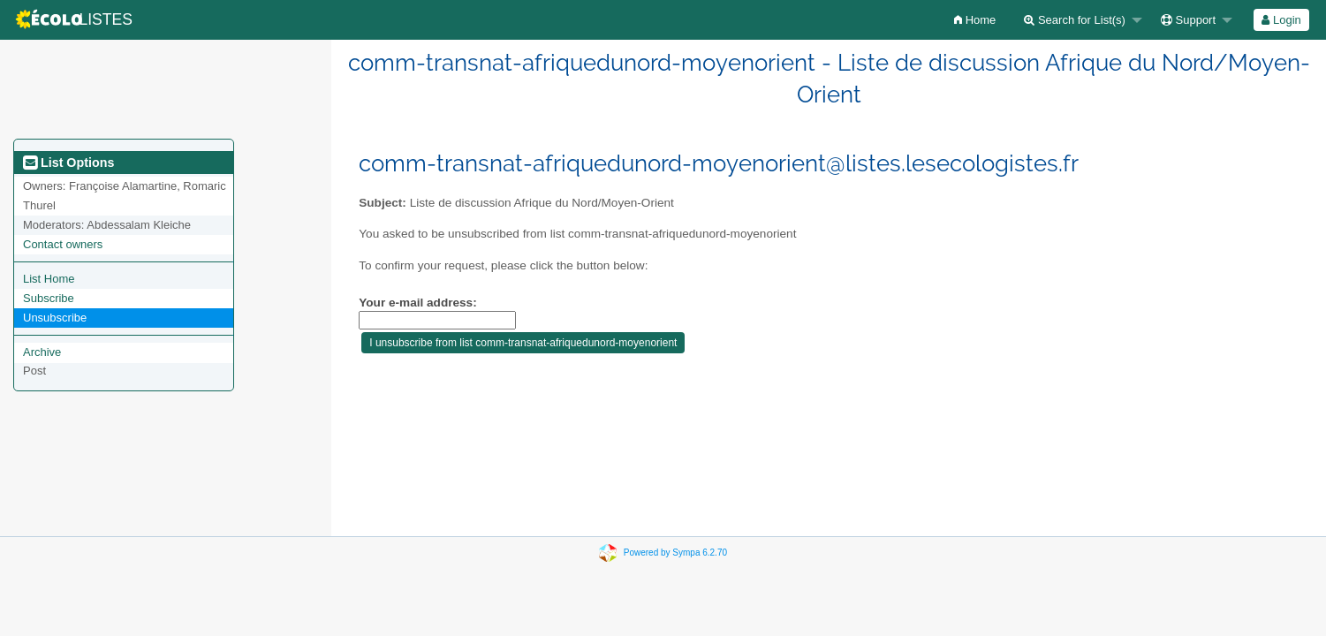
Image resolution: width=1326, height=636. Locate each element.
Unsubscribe (55, 317)
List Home (49, 278)
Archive (42, 352)
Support (1188, 19)
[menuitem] (975, 20)
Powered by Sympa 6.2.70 (675, 552)
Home (975, 19)
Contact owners (62, 244)
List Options (68, 162)
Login (1281, 19)
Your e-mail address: (417, 302)
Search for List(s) (1074, 19)
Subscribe (48, 298)
